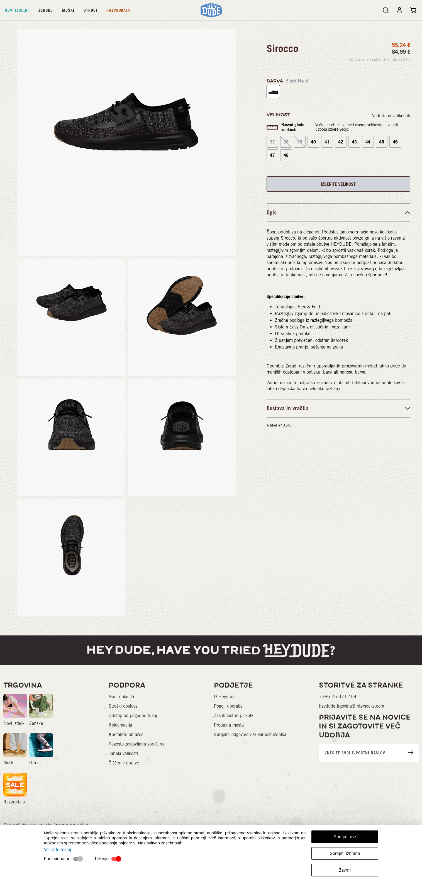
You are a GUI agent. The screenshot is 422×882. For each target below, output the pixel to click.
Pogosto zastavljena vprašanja (137, 744)
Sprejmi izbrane (345, 853)
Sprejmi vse (345, 836)
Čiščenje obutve (124, 763)
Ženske (45, 10)
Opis (272, 212)
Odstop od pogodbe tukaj (133, 715)
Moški (68, 10)
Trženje (101, 858)
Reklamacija (120, 725)
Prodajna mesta (229, 725)
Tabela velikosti (123, 753)
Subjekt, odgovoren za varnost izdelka (250, 734)
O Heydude (225, 696)
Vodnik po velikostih (391, 115)
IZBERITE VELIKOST (338, 184)
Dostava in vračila (288, 408)
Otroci (90, 10)
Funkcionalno (57, 858)
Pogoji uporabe (228, 706)
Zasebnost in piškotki (234, 715)
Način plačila (121, 696)
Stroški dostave (123, 706)
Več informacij (57, 849)
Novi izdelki (17, 10)
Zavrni (345, 870)
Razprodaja (118, 10)
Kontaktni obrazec (126, 734)
